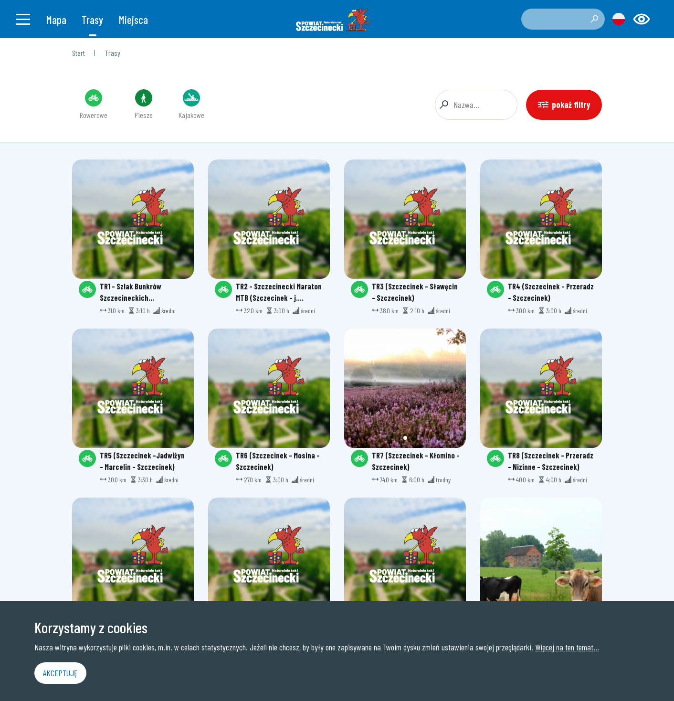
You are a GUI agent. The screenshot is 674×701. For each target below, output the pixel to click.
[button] (405, 438)
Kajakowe (191, 104)
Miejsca (133, 19)
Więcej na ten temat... (567, 647)
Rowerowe (93, 104)
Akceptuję (60, 673)
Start (78, 52)
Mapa (56, 19)
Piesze (144, 104)
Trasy (92, 19)
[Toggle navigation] (23, 19)
